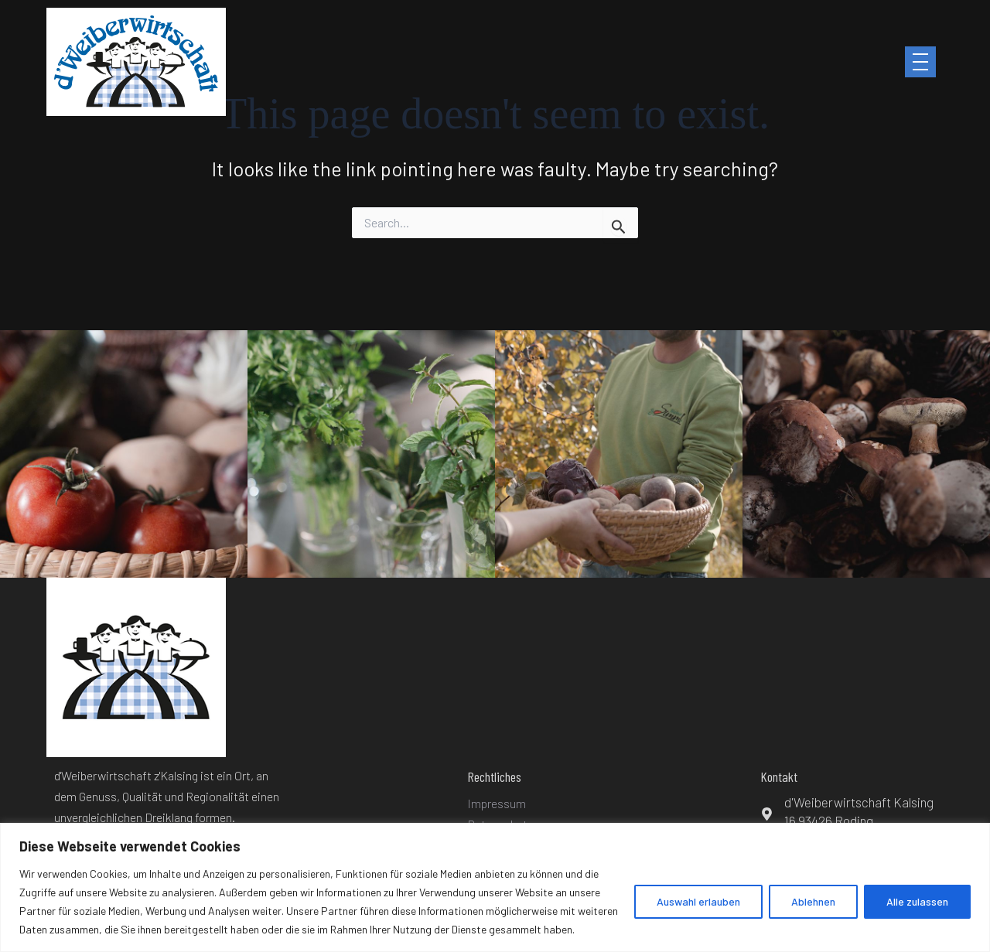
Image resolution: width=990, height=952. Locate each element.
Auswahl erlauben (698, 901)
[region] (495, 887)
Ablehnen (813, 901)
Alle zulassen (917, 901)
